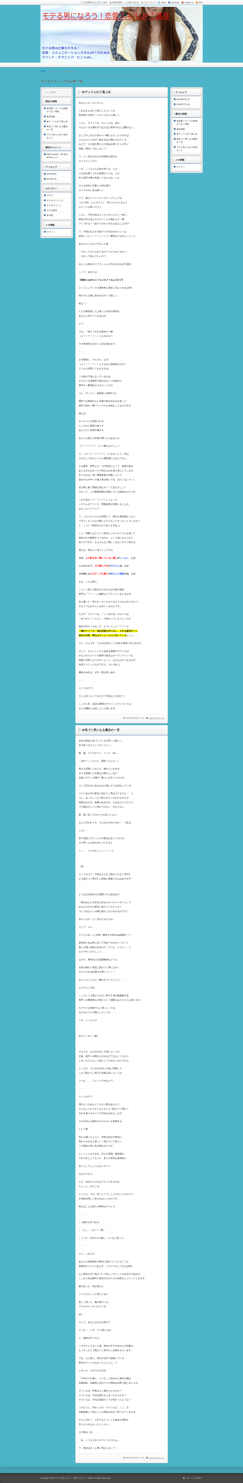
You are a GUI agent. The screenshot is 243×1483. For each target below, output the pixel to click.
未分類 (50, 215)
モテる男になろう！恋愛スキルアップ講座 (74, 1478)
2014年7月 (52, 179)
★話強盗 (51, 116)
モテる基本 (52, 210)
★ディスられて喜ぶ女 (96, 92)
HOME (43, 71)
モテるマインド (54, 205)
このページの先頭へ (193, 1478)
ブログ (50, 195)
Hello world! (52, 154)
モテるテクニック (156, 718)
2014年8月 (52, 174)
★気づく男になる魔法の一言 (101, 730)
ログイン (51, 232)
